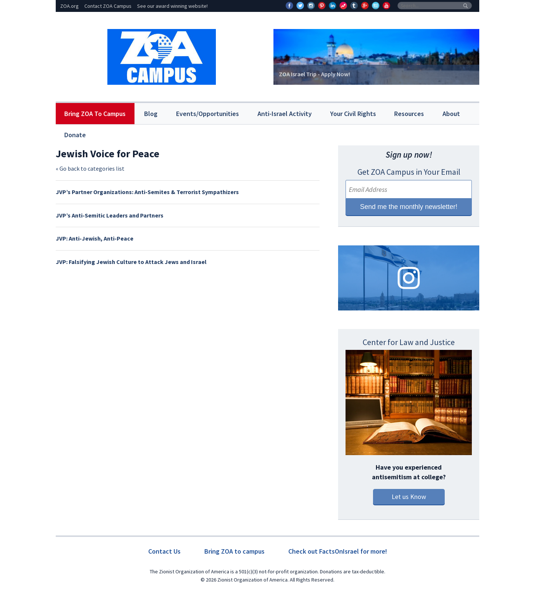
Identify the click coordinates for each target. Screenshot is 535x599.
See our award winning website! (172, 6)
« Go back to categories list (90, 168)
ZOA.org (69, 6)
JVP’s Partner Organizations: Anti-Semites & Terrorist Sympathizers (147, 192)
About (451, 113)
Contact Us (164, 551)
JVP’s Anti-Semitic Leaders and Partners (109, 215)
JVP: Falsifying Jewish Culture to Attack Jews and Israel (131, 261)
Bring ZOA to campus (234, 551)
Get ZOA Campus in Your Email (408, 172)
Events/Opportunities (207, 113)
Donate (75, 135)
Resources (409, 113)
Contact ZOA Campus (108, 6)
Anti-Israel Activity (284, 113)
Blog (151, 113)
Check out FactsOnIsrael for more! (337, 551)
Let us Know (409, 496)
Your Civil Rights (353, 113)
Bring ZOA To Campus (95, 113)
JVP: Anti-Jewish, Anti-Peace (94, 238)
